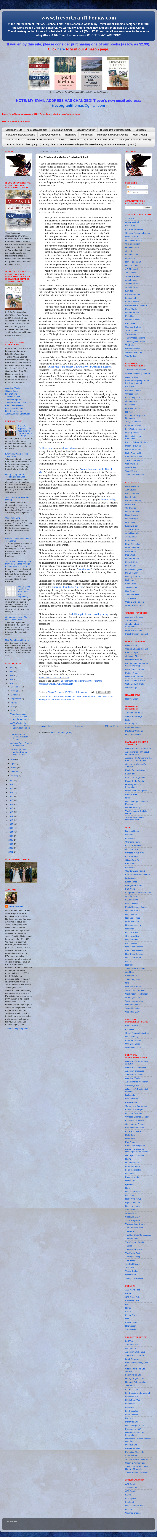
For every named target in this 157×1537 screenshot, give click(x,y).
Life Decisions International (137, 1393)
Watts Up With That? (134, 684)
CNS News (130, 867)
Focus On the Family (134, 781)
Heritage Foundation (134, 1155)
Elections (75, 139)
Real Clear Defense (134, 947)
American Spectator (134, 1074)
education (77, 696)
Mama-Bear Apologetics (136, 305)
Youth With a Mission (134, 475)
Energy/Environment (50, 134)
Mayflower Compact (134, 731)
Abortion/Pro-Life (13, 130)
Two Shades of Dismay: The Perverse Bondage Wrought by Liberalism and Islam (18, 563)
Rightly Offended (132, 1202)
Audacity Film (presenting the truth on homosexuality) (138, 759)
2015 (11, 800)
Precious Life (131, 1445)
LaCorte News (131, 900)
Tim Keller (129, 345)
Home (79, 726)
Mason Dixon (131, 1315)
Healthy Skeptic (132, 699)
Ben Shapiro (130, 497)
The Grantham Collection (136, 1472)
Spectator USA (132, 976)
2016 (11, 796)
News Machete (132, 921)
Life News (129, 1407)
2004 (11, 844)
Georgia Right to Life (134, 1378)
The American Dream (135, 1224)
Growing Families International (133, 785)
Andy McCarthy (132, 486)
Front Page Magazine (135, 1146)
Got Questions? (132, 254)
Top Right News (132, 1264)
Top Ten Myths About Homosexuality (134, 818)
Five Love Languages (135, 777)
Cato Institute (131, 1102)
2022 (11, 679)
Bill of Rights (131, 724)
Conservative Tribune (135, 1124)
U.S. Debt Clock (132, 1044)
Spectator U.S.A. (133, 1217)
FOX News (130, 889)
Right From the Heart (134, 453)
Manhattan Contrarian (135, 669)
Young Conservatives (134, 1278)
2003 (11, 848)
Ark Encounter (131, 620)
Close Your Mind (12, 518)
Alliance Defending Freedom (138, 373)
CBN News (130, 838)
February (15, 771)
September (16, 699)
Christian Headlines (134, 229)
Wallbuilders (130, 1275)
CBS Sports (130, 1491)
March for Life (131, 1422)
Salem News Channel (135, 968)
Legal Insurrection (133, 1170)
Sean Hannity (131, 1209)
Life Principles (131, 1411)
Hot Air (128, 1159)
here (61, 49)
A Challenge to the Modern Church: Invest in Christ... (19, 752)
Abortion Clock (132, 1344)
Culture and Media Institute (137, 874)
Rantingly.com (131, 943)
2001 (11, 852)
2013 (11, 808)
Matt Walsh (130, 555)
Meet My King (140, 134)
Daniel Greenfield (133, 511)
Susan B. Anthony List (135, 1463)
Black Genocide (132, 1359)
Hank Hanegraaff (133, 262)
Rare (127, 1188)
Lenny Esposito (132, 302)
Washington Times (133, 997)
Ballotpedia (130, 1095)
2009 (11, 824)
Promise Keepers (133, 449)
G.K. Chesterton (132, 244)
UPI (127, 983)
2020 (11, 780)
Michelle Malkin (132, 562)
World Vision (131, 471)
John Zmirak (130, 537)
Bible (127, 720)
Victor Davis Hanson (134, 602)
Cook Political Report (134, 1131)
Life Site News (131, 903)
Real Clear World (133, 957)
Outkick (128, 1509)
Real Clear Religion (14, 408)
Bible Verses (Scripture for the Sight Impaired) (137, 381)
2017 (11, 792)
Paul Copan (130, 323)
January (15, 775)
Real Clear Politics (133, 1191)
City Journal (130, 864)
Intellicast (129, 1502)
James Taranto (132, 529)
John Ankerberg (132, 276)
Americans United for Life (136, 1355)
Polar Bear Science (134, 677)
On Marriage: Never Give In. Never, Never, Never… (18, 618)
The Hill (128, 1246)
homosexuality (108, 499)
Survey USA (130, 1329)
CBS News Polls (132, 1297)
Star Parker (130, 591)
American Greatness (134, 1071)
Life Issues (130, 1404)
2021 (11, 683)
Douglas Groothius (133, 240)
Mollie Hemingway (133, 569)
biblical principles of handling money (90, 614)
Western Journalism (134, 1001)
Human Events (132, 1162)
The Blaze (130, 1231)
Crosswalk (130, 405)
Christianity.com (132, 397)
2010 (11, 820)
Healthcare (70, 134)
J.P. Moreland (131, 269)
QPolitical (129, 1184)
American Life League (135, 1352)
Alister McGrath (132, 222)
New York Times (132, 918)
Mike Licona (130, 316)
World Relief (130, 467)
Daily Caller (130, 1135)
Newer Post (45, 726)
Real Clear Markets (14, 405)
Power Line (130, 1181)
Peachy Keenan (132, 576)
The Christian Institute (135, 338)
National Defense (13, 139)
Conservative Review (134, 1120)
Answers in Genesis (134, 617)
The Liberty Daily (133, 979)
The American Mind (134, 1228)
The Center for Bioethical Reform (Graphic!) (136, 1467)
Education (141, 130)
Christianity (59, 696)
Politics (62, 139)
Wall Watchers (131, 464)
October (15, 695)
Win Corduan (131, 356)
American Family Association (138, 748)
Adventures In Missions (135, 370)
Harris (128, 1308)
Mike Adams (130, 566)
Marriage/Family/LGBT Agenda (112, 134)
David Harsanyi (132, 515)
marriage (43, 699)
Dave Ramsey (131, 1036)
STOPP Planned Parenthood (138, 1459)
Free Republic (131, 1142)
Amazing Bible (131, 377)
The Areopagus (132, 334)
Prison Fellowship (133, 446)
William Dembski (132, 349)
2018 (11, 788)
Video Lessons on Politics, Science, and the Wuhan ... (19, 716)
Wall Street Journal (134, 986)
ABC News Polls (132, 1290)
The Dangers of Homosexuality (115, 130)
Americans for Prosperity (136, 1082)
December (16, 687)
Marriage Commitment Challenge (135, 139)
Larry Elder (130, 540)
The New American (134, 1249)
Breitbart (129, 835)
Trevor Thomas (15, 906)
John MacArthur (132, 283)
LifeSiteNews (11, 394)
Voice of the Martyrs (134, 460)
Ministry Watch (132, 432)
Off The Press (131, 932)
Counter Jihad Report (135, 871)
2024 (11, 671)
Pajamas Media (132, 1177)
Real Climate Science (135, 680)
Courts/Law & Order (62, 130)
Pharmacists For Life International (134, 1434)
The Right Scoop (133, 1257)
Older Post (112, 726)
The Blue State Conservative (18, 402)
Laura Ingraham (132, 1166)
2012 (11, 812)
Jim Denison (130, 273)
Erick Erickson (131, 526)
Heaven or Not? (132, 265)
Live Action (130, 1418)
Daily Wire (130, 1138)
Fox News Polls (132, 1301)
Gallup (128, 1304)
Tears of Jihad (131, 330)
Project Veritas (131, 940)
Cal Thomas (130, 508)
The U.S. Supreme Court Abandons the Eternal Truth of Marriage (25, 431)
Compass (129, 1029)
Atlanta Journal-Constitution (17, 414)
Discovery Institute (133, 630)
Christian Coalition (133, 1113)
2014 (11, 804)
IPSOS (128, 1311)
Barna (128, 1293)
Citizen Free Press (133, 860)
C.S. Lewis (130, 226)
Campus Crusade (133, 390)
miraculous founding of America (67, 587)
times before (69, 448)
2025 (11, 667)
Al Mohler (129, 218)
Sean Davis (130, 584)
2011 (11, 816)
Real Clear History (13, 411)
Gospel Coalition (132, 408)
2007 (11, 832)
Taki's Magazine (132, 1220)
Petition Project (132, 673)
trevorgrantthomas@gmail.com (78, 106)
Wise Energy (131, 687)
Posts (131, 187)
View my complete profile (16, 1028)
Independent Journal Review (138, 892)
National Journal (132, 911)
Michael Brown (132, 312)
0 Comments (81, 692)
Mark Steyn (130, 551)
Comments (133, 192)
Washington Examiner (135, 990)
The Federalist (131, 1238)
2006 (11, 836)
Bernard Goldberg (133, 501)
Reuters (128, 961)
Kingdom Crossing (133, 425)
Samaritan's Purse (133, 457)
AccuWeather (131, 1487)
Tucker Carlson (132, 1271)
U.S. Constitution (133, 734)
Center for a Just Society (136, 1106)
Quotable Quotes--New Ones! (99, 139)
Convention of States (134, 1128)
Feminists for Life (133, 1375)
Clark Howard (131, 1026)
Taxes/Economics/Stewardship (20, 134)
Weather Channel (133, 1513)
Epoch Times (131, 882)
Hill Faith (129, 412)
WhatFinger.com (132, 1004)
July (13, 707)
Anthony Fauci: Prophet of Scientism (21, 744)
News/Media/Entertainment (40, 139)
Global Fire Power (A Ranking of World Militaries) (137, 1150)
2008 (11, 828)
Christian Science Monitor (137, 1117)
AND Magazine (132, 1085)
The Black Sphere (13, 399)
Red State (129, 1195)
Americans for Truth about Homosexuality (137, 753)
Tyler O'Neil (130, 598)
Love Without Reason (135, 429)
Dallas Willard (131, 236)
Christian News (132, 849)
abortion (49, 696)
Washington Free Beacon (136, 994)
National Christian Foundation (133, 437)
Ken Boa (129, 291)
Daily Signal (130, 878)
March (14, 767)
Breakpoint (130, 386)
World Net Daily (132, 1012)
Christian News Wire (134, 853)
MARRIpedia (131, 794)
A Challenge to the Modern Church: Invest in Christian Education (79, 366)
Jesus (104, 696)
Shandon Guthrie (133, 327)
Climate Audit (131, 645)
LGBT (111, 696)
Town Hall (129, 1267)
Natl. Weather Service (135, 1506)
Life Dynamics (131, 1396)
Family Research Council (136, 770)
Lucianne (129, 1173)
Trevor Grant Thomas (64, 699)
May (13, 759)
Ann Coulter (130, 490)
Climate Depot (11, 391)
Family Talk (130, 774)
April (13, 763)
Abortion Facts (131, 1348)
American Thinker (13, 388)
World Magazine (132, 1008)
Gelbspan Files (132, 656)
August (14, 703)
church (68, 696)
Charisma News (132, 842)
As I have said (45, 448)
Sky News (129, 972)
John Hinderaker (132, 533)
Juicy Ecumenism (133, 422)
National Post (131, 914)
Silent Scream (131, 1456)
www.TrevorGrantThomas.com (78, 18)
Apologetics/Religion (37, 130)
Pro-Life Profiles (132, 1448)
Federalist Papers (133, 727)
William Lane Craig (133, 352)
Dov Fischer (130, 522)
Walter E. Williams (133, 605)
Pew (127, 1319)
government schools (92, 696)
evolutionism (84, 569)
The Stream (130, 1260)
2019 (11, 784)
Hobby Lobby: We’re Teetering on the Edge (15, 475)
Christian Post (131, 394)
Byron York (130, 504)
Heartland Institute (133, 660)
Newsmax (129, 929)
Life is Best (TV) (132, 1400)
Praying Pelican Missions (136, 442)
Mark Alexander (132, 548)
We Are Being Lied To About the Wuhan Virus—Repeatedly (24, 592)
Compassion (131, 401)
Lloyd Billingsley (132, 544)
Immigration (87, 134)
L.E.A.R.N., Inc (132, 1389)
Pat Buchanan (131, 573)
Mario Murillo (131, 309)
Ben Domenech (132, 493)
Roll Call (129, 965)
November (16, 691)
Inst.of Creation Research (136, 634)
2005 (11, 840)
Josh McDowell (132, 287)
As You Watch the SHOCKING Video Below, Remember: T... (20, 727)
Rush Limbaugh (132, 1206)
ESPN (128, 1495)
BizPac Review (132, 1099)
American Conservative (135, 1067)
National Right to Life (134, 1425)
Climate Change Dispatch (136, 649)
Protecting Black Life (134, 1452)
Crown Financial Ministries (137, 1033)
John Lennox (131, 280)
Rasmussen (130, 1326)
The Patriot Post (12, 397)
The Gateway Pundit (134, 1242)
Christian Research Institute (137, 233)
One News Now (132, 936)
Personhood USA (133, 1429)
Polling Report (131, 1322)
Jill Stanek (130, 1386)
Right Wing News (133, 1199)
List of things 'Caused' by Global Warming (136, 664)
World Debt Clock (133, 1047)
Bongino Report (132, 831)
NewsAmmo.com (133, 925)
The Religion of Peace (135, 341)
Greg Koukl (130, 258)
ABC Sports (130, 1484)
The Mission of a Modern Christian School (19, 736)
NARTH (128, 798)
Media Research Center (136, 907)
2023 (11, 675)
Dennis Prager (131, 519)
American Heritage (133, 716)
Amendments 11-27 (134, 713)
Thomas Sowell (132, 595)
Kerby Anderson (132, 294)
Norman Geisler (132, 320)
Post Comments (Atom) (61, 732)
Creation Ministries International (133, 625)
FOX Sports (130, 1498)
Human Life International (136, 1382)
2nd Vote (129, 1341)
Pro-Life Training (132, 807)
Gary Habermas (132, 247)
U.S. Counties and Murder (17, 640)
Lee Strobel (130, 298)
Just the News (131, 896)
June (13, 711)
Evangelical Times (133, 885)
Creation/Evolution (86, 130)
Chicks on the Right (134, 1109)
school (51, 699)
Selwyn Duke (131, 587)
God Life (129, 251)
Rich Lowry (130, 580)
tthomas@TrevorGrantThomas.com (56, 683)
